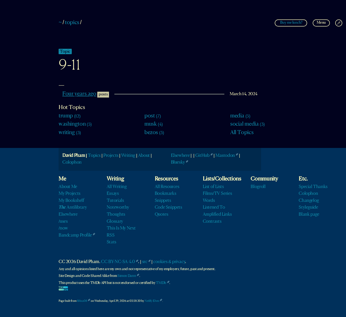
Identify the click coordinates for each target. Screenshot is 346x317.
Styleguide (308, 207)
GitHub (202, 155)
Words (209, 200)
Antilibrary (73, 207)
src (144, 262)
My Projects (69, 193)
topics (72, 23)
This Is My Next (121, 228)
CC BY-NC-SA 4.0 (118, 262)
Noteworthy (118, 207)
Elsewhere (180, 155)
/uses (63, 221)
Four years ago (79, 94)
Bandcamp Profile (75, 235)
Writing (128, 155)
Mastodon (225, 155)
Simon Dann (126, 276)
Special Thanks (313, 187)
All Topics (241, 133)
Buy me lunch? (291, 23)
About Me (68, 187)
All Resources (167, 187)
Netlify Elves (152, 300)
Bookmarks (165, 193)
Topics (94, 155)
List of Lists (213, 187)
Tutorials (115, 200)
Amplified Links (217, 214)
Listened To (214, 207)
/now (63, 228)
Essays (113, 193)
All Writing (117, 187)
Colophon (72, 162)
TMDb (161, 283)
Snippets (163, 200)
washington (75, 124)
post (152, 116)
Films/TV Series (217, 193)
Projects (110, 155)
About (144, 155)
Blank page (309, 214)
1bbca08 (82, 300)
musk (153, 124)
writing (70, 133)
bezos (154, 133)
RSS (111, 235)
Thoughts (116, 214)
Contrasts (212, 221)
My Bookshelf (71, 200)
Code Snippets (168, 207)
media (240, 116)
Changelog (309, 200)
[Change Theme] (338, 22)
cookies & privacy (169, 262)
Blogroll (258, 187)
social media (247, 124)
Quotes (161, 214)
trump (69, 116)
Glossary (115, 221)
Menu (321, 23)
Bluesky (178, 162)
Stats (111, 242)
